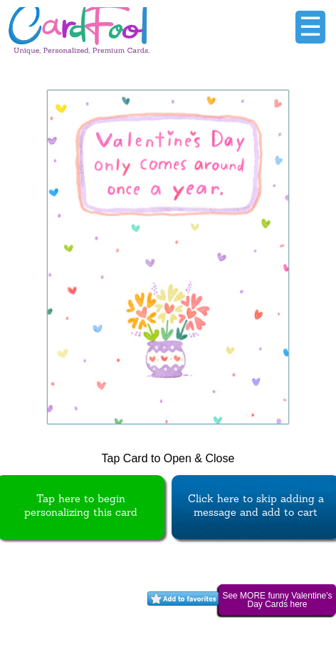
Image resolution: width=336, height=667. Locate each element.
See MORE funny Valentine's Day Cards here (277, 600)
